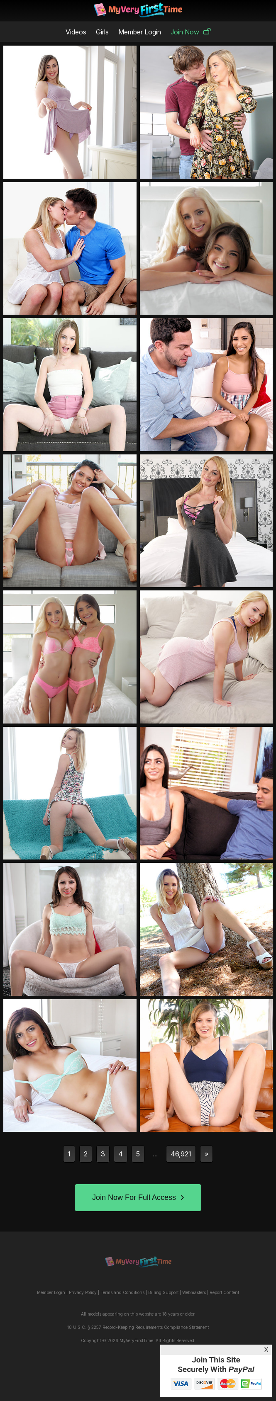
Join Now (191, 32)
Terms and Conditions (122, 1292)
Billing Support (163, 1292)
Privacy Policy (83, 1292)
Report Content (224, 1292)
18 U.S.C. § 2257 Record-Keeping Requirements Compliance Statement (138, 1327)
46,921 (181, 1154)
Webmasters (194, 1292)
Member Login (139, 32)
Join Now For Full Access (138, 1197)
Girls (102, 32)
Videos (76, 32)
